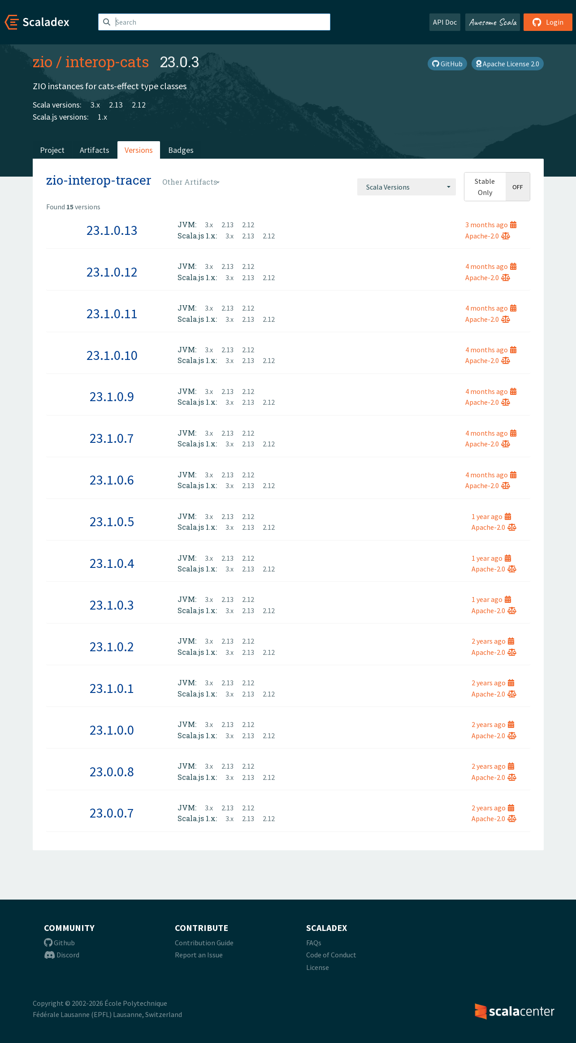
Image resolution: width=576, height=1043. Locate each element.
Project (52, 150)
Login (548, 21)
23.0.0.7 (112, 812)
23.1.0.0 (112, 729)
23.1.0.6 (112, 479)
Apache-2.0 (487, 235)
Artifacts (94, 150)
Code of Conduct (331, 954)
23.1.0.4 (112, 562)
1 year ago (491, 516)
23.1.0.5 (112, 521)
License (317, 967)
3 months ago (490, 224)
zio (42, 61)
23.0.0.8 (112, 771)
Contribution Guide (204, 942)
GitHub (447, 63)
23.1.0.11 (112, 313)
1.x (102, 117)
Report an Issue (199, 954)
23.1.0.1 (112, 688)
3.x (95, 105)
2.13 (116, 105)
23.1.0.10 (112, 355)
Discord (61, 954)
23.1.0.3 (112, 604)
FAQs (313, 942)
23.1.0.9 (112, 396)
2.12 (139, 105)
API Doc (445, 21)
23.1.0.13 (112, 229)
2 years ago (493, 640)
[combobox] (406, 186)
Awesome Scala (492, 22)
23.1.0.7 (112, 437)
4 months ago (490, 266)
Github (59, 942)
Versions (139, 150)
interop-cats (107, 61)
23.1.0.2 (112, 646)
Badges (181, 150)
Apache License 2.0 (507, 63)
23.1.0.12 (112, 271)
